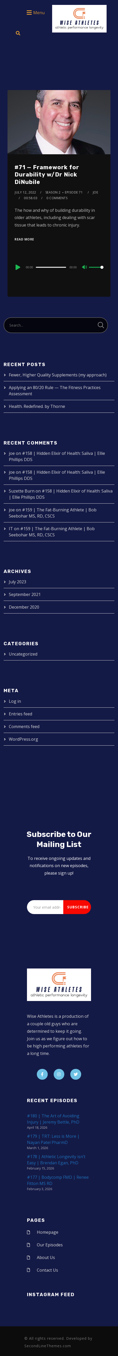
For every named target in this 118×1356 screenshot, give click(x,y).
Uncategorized (23, 654)
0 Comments (56, 198)
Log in (15, 701)
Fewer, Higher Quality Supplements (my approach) (58, 375)
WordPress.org (23, 739)
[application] (59, 267)
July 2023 (17, 582)
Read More (24, 239)
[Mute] (84, 267)
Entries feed (20, 714)
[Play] (17, 267)
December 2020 (24, 607)
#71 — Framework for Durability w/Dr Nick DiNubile (47, 174)
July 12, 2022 (25, 192)
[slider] (51, 267)
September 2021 (25, 594)
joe (95, 192)
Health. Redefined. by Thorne (37, 406)
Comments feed (24, 726)
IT (11, 528)
